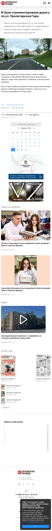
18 (34, 142)
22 (21, 146)
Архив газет (7, 351)
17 (30, 142)
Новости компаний (10, 207)
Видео (4, 302)
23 (26, 146)
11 (34, 139)
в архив (5, 407)
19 (39, 142)
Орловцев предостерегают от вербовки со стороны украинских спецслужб (21, 337)
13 (13, 142)
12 (39, 139)
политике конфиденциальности (33, 522)
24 (30, 146)
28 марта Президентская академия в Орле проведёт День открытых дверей (25, 244)
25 (34, 146)
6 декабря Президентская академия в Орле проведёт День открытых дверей (26, 289)
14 (17, 142)
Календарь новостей (26, 124)
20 (13, 146)
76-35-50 (33, 494)
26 (39, 146)
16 (26, 142)
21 (17, 146)
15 (21, 142)
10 (30, 139)
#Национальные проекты (15, 105)
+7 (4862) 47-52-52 (22, 494)
